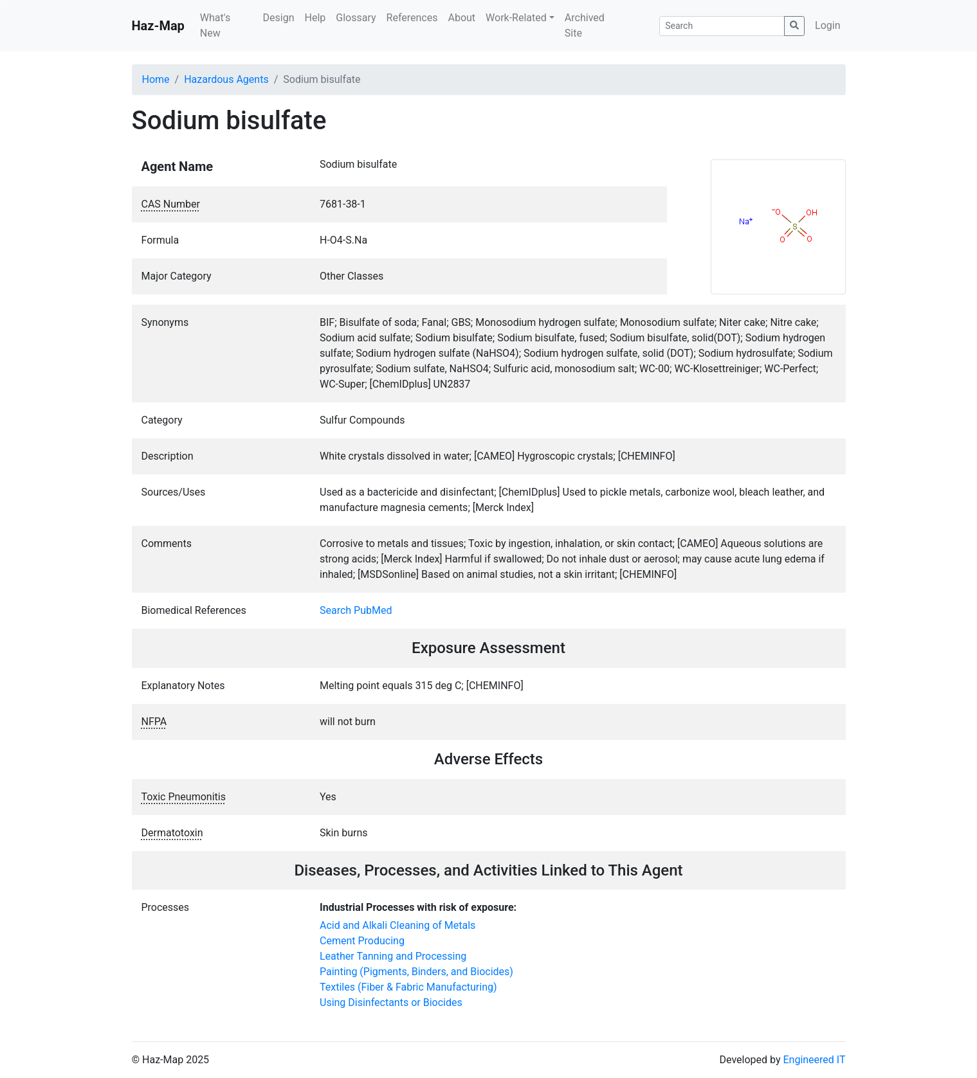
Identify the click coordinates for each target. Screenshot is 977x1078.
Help (314, 18)
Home (156, 79)
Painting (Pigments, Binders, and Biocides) (416, 972)
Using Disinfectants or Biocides (391, 1002)
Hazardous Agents (226, 79)
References (412, 18)
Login (827, 25)
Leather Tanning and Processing (393, 956)
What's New (215, 25)
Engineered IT (814, 1060)
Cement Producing (362, 941)
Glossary (356, 18)
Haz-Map (158, 25)
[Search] (722, 26)
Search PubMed (356, 610)
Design (279, 18)
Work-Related (516, 18)
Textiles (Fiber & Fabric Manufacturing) (408, 987)
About (461, 18)
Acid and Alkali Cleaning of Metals (397, 925)
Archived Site (585, 25)
